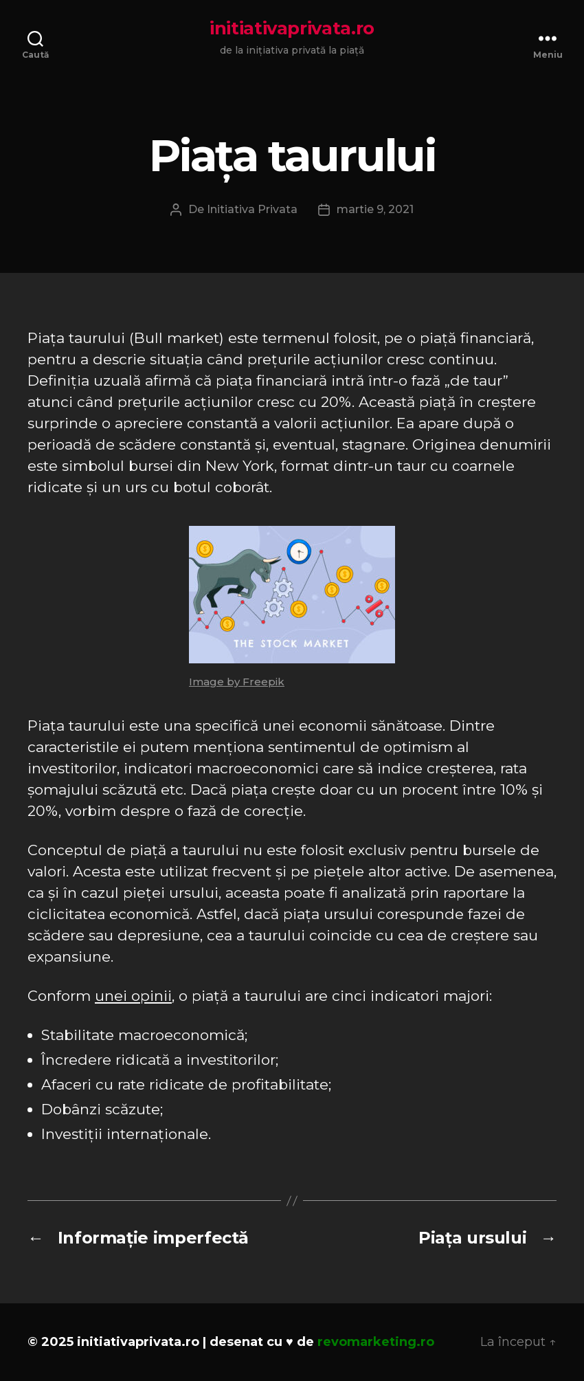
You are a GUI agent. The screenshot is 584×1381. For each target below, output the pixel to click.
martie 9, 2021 (375, 209)
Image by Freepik (236, 681)
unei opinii (133, 995)
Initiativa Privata (252, 209)
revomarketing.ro (375, 1341)
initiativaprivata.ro (292, 28)
